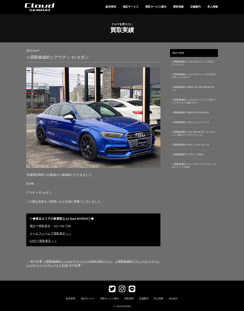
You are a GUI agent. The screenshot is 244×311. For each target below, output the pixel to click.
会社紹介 (173, 298)
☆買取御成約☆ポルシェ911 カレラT (190, 144)
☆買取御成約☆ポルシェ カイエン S (190, 122)
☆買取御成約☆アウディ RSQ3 (187, 154)
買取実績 (178, 6)
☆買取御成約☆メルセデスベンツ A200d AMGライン (78, 261)
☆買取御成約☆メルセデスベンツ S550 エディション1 (193, 63)
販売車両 (111, 6)
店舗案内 (195, 6)
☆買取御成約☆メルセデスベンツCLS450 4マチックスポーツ (194, 76)
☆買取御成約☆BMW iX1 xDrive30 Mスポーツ (193, 88)
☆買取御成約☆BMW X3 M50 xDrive (190, 112)
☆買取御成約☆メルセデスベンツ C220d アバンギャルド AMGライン (194, 101)
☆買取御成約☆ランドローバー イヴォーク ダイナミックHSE (194, 165)
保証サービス (131, 6)
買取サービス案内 (155, 6)
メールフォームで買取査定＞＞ (50, 233)
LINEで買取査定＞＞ (43, 241)
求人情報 (212, 6)
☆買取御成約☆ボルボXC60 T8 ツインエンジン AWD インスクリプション (194, 133)
